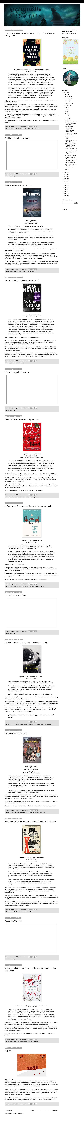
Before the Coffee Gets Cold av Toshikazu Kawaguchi (28, 506)
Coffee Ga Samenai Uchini (28, 586)
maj (66, 111)
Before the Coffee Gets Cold (16, 586)
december (67, 96)
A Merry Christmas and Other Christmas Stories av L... (70, 166)
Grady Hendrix (13, 128)
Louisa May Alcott (34, 1041)
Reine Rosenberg (30, 812)
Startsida (32, 1110)
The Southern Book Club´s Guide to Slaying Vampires (28, 128)
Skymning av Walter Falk (16, 733)
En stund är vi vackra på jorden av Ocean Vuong (26, 643)
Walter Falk (42, 812)
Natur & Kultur (26, 724)
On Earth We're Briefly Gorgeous (44, 724)
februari (67, 118)
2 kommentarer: (23, 408)
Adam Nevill (12, 363)
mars (66, 116)
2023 (65, 95)
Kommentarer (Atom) (18, 1113)
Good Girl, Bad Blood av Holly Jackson (22, 419)
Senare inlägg (8, 1110)
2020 (65, 176)
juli (66, 107)
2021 (65, 174)
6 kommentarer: (23, 173)
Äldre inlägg (55, 1110)
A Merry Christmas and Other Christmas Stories (19, 1041)
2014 (65, 189)
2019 (65, 178)
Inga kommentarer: (23, 810)
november (67, 99)
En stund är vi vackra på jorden (16, 724)
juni (66, 109)
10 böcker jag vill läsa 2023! (17, 372)
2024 (65, 92)
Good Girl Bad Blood (27, 497)
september (68, 103)
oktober (67, 101)
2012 (65, 193)
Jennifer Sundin (22, 271)
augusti (67, 105)
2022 (65, 172)
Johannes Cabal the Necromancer (17, 911)
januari (67, 120)
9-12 (11, 812)
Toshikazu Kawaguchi (39, 586)
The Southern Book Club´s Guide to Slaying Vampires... (71, 123)
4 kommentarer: (23, 126)
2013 (65, 191)
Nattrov (27, 271)
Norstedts (32, 271)
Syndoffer (52, 249)
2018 (65, 181)
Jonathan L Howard (29, 911)
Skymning (37, 812)
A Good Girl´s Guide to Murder (16, 497)
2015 (65, 187)
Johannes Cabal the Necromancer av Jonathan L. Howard (30, 822)
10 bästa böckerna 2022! (16, 595)
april (66, 113)
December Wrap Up (13, 921)
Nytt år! (8, 1051)
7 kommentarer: (23, 631)
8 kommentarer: (23, 584)
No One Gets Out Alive (20, 363)
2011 (65, 195)
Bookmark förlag (15, 812)
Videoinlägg (12, 176)
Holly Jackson (36, 497)
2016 (65, 185)
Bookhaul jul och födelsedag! (17, 138)
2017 (65, 183)
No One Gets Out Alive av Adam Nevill (21, 281)
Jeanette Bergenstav (14, 271)
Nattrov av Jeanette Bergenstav (19, 185)
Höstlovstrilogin (23, 812)
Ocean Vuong (33, 724)
